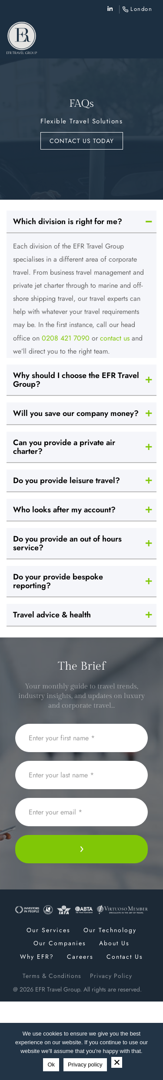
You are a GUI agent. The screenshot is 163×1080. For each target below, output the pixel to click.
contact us (115, 338)
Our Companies (59, 943)
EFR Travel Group (57, 989)
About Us (114, 943)
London (141, 9)
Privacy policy (85, 1064)
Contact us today (82, 140)
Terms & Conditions (52, 975)
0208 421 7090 (66, 338)
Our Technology (109, 930)
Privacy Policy (111, 975)
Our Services (48, 930)
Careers (80, 956)
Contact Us (124, 956)
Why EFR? (37, 956)
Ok (51, 1064)
